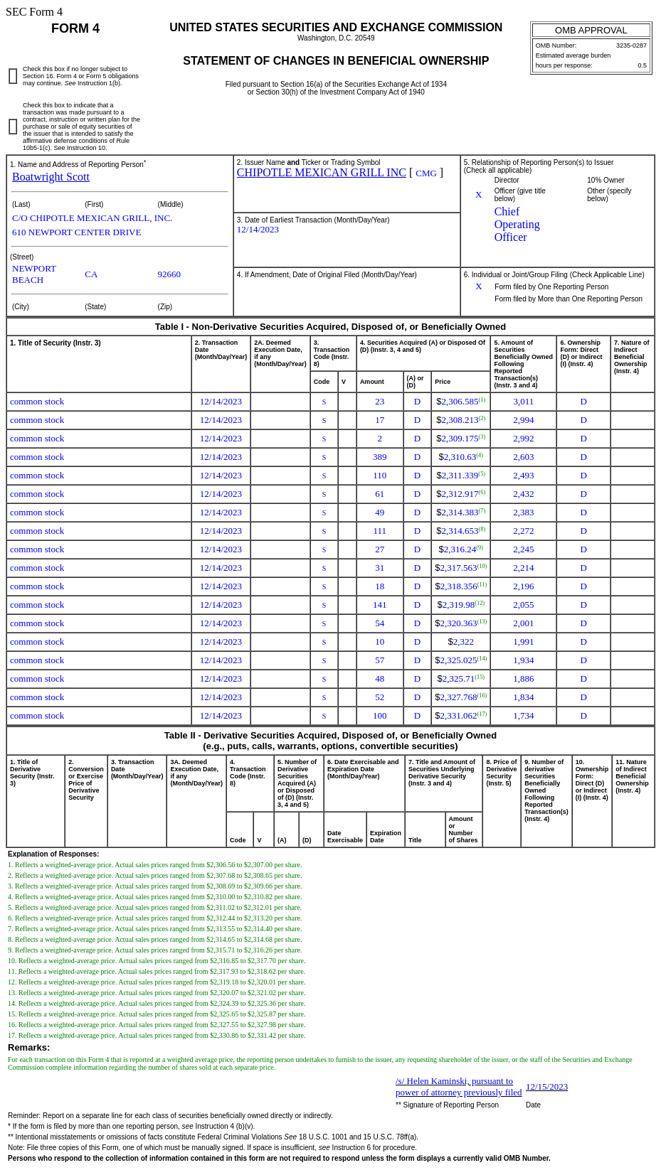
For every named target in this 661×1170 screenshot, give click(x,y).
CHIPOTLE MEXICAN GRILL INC (321, 172)
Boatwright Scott (51, 177)
